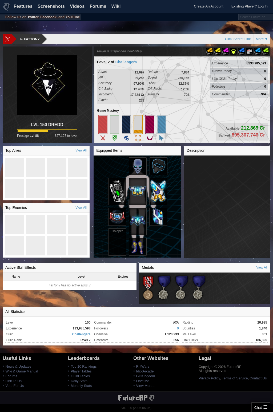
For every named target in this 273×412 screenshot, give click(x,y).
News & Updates (18, 366)
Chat (258, 408)
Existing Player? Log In (249, 6)
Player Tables (81, 371)
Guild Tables (80, 376)
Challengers (126, 62)
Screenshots (51, 6)
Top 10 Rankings (84, 366)
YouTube (73, 17)
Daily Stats (79, 381)
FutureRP (7, 9)
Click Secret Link (238, 39)
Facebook (48, 17)
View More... (145, 386)
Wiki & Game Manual (22, 371)
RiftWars (142, 366)
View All (81, 150)
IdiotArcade (145, 371)
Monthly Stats (81, 386)
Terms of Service (235, 378)
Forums (98, 6)
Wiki (116, 6)
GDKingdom (145, 376)
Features (23, 6)
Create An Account (208, 6)
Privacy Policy (209, 378)
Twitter (32, 17)
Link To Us (14, 381)
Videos (77, 6)
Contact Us (258, 378)
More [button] (260, 39)
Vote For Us (15, 386)
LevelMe (142, 381)
